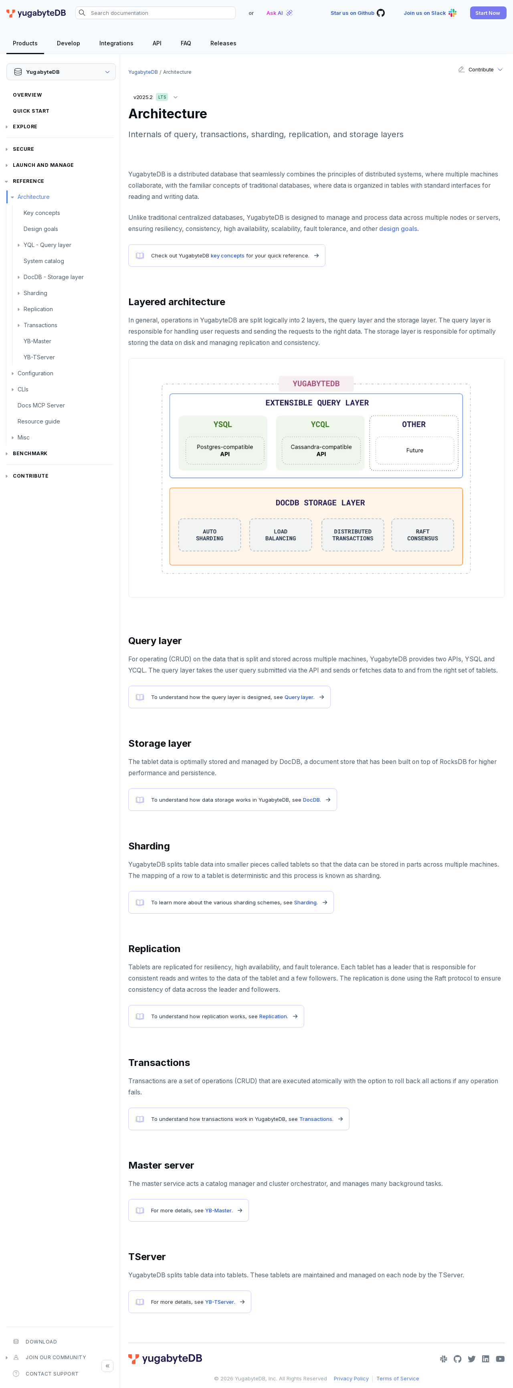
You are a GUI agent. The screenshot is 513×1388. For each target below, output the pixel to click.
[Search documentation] (155, 12)
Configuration (35, 373)
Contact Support (46, 1373)
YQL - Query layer (47, 244)
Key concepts (42, 212)
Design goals (41, 228)
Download (35, 1341)
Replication (38, 309)
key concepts (227, 255)
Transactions (40, 325)
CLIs (23, 389)
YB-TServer (39, 357)
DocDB (311, 799)
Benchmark (30, 453)
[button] (488, 12)
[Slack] (443, 1359)
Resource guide (39, 421)
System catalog (44, 260)
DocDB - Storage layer (54, 277)
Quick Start (31, 111)
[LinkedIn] (485, 1359)
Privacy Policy (351, 1378)
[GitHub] (457, 1359)
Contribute (30, 476)
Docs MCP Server (41, 405)
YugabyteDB (143, 72)
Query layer (299, 697)
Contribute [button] (476, 69)
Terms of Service (397, 1378)
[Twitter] (472, 1359)
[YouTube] (500, 1359)
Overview (27, 95)
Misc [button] (24, 437)
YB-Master (37, 341)
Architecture (34, 196)
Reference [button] (28, 181)
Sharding (35, 293)
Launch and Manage (43, 165)
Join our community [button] (49, 1357)
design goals (398, 229)
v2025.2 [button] (157, 95)
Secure (23, 149)
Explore (25, 127)
